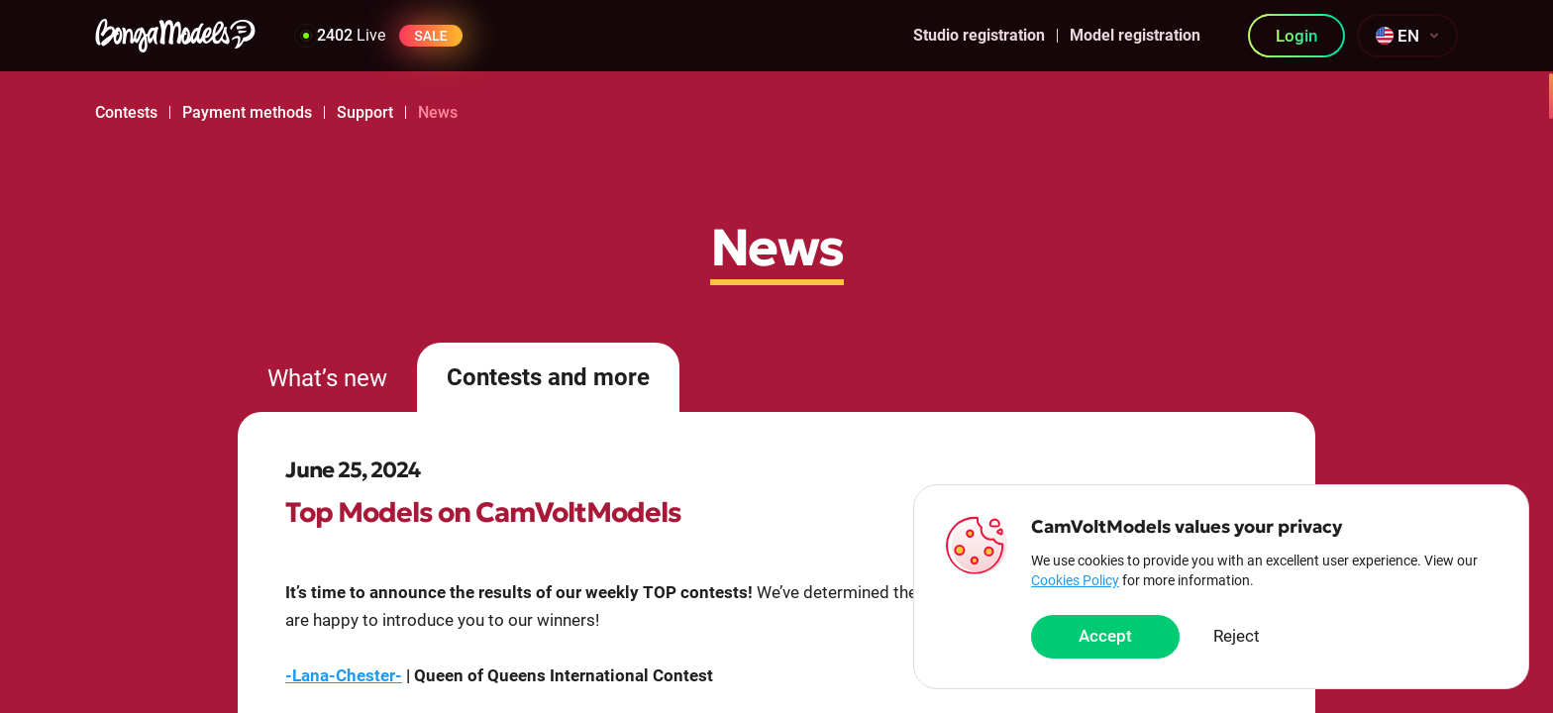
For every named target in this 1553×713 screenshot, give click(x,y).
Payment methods (247, 112)
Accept (1105, 637)
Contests (126, 112)
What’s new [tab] (327, 378)
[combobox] (1407, 35)
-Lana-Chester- (343, 675)
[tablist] (776, 377)
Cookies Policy (1075, 580)
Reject (1236, 637)
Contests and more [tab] (548, 377)
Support (365, 112)
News (438, 112)
